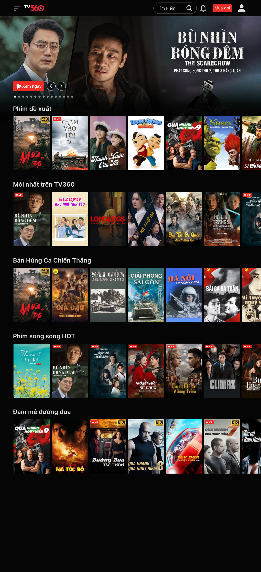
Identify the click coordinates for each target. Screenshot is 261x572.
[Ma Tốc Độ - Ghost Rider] (71, 446)
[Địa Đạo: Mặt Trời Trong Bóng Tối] (71, 295)
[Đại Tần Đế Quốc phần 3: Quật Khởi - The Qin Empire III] (190, 219)
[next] (61, 86)
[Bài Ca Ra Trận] (229, 295)
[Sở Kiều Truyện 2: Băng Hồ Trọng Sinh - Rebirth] (111, 371)
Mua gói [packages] (222, 7)
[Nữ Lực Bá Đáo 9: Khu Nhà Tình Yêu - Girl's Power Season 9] (71, 219)
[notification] (203, 8)
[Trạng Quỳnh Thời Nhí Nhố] (150, 143)
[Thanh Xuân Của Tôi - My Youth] (111, 143)
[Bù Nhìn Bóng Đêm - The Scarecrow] (32, 219)
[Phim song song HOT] (130, 336)
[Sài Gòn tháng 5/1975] (111, 295)
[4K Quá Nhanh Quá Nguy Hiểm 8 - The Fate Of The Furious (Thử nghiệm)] (150, 446)
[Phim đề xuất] (130, 109)
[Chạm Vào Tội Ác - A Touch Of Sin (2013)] (71, 143)
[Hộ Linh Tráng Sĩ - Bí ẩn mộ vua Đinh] (229, 219)
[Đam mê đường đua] (130, 412)
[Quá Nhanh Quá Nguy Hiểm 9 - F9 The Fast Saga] (190, 143)
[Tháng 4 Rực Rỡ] (32, 371)
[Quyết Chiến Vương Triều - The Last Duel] (190, 371)
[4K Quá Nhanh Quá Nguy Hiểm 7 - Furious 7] (229, 446)
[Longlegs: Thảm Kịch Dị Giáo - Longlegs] (111, 219)
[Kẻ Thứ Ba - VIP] (150, 219)
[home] (34, 8)
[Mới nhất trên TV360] (130, 184)
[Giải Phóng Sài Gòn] (150, 295)
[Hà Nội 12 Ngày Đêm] (190, 295)
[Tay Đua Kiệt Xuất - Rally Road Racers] (190, 446)
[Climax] (229, 371)
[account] (241, 8)
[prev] (51, 86)
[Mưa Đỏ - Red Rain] (32, 143)
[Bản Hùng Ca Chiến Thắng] (130, 260)
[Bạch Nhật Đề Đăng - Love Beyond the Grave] (150, 371)
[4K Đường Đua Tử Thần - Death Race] (111, 446)
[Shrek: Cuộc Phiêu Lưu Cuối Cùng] (229, 143)
